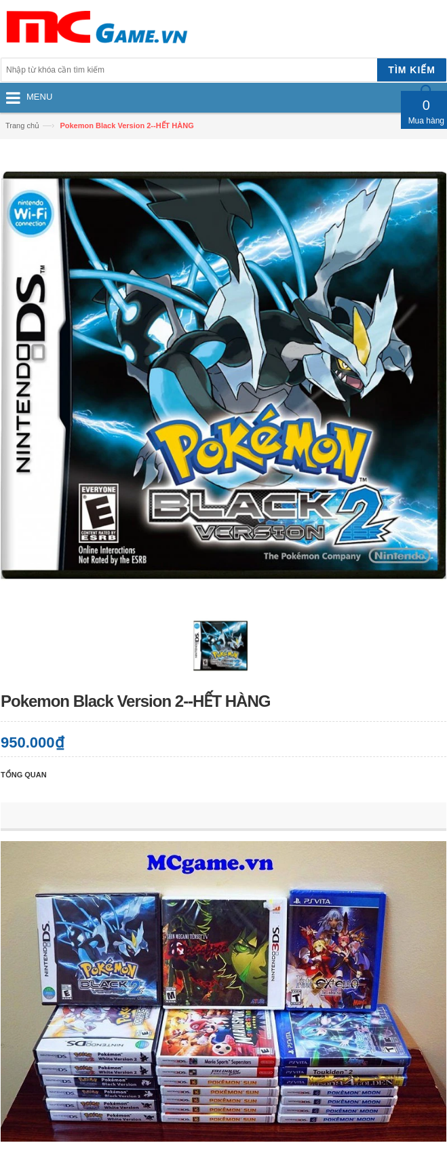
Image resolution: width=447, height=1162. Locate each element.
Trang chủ (22, 125)
